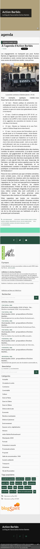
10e (25, 483)
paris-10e (13, 491)
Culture (4, 394)
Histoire (4, 431)
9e (34, 491)
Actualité (5, 379)
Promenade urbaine (8, 449)
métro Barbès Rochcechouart (11, 434)
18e (15, 487)
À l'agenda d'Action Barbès (17, 45)
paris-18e (5, 483)
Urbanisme (5, 467)
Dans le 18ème (7, 405)
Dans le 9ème (6, 398)
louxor (4, 487)
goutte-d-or (20, 479)
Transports (5, 463)
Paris (12, 483)
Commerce (5, 387)
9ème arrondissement (25, 491)
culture (20, 487)
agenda (12, 223)
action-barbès (5, 223)
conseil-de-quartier (8, 479)
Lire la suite (11, 268)
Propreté (5, 453)
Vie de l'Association (8, 471)
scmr (33, 479)
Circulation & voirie (8, 383)
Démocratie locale (8, 409)
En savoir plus (24, 547)
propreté (5, 491)
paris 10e (19, 483)
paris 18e (28, 487)
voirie (10, 487)
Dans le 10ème (7, 401)
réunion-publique (20, 223)
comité (27, 223)
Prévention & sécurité (9, 445)
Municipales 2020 (7, 438)
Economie (5, 412)
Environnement (7, 423)
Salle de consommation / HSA (11, 456)
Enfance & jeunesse (8, 420)
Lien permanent (6, 219)
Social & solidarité (7, 460)
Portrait (4, 441)
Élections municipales (8, 416)
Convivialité (6, 390)
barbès (28, 479)
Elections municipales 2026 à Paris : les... (17, 307)
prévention (31, 483)
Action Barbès (11, 12)
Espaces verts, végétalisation (11, 427)
